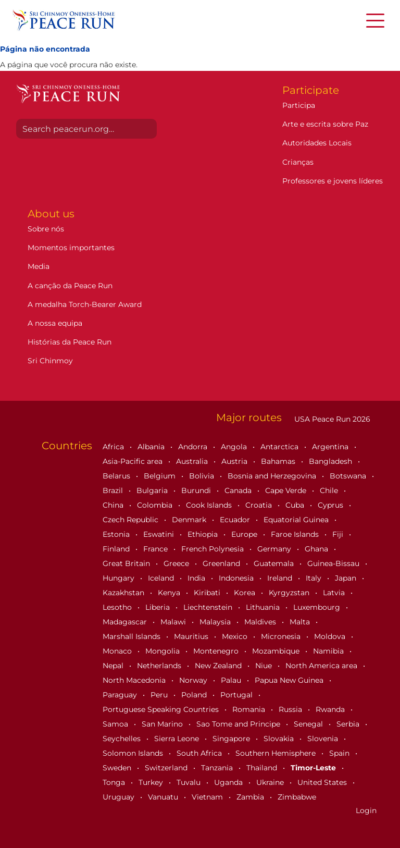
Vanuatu (164, 797)
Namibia (329, 651)
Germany (275, 549)
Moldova (330, 636)
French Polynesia (213, 549)
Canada (239, 490)
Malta (301, 621)
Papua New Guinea (290, 680)
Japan (346, 578)
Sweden (118, 767)
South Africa (200, 753)
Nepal (114, 665)
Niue (264, 665)
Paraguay (121, 694)
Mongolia (163, 651)
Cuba (295, 505)
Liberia (158, 607)
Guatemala (275, 563)
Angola (235, 446)
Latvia (335, 592)
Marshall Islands (132, 636)
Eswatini (159, 534)
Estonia (117, 534)
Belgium (161, 476)
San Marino (163, 724)
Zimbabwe (297, 797)
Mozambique (277, 651)
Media (38, 266)
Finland (117, 549)
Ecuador (236, 519)
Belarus (117, 476)
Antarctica (280, 446)
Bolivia (202, 476)
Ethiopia (204, 534)
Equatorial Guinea (297, 519)
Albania (152, 446)
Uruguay (119, 797)
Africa (114, 446)
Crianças (298, 162)
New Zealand (219, 665)
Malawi (174, 621)
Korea (245, 592)
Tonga (115, 782)
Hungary (119, 578)
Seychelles (123, 738)
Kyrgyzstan (290, 592)
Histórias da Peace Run (69, 342)
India (197, 578)
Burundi (197, 490)
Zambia (251, 797)
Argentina (331, 446)
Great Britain (127, 563)
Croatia (259, 505)
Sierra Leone (177, 738)
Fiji (338, 534)
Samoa (116, 724)
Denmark (190, 519)
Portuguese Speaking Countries (162, 709)
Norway (194, 680)
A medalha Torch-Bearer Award (85, 304)
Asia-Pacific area (134, 461)
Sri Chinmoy (50, 360)
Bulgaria (153, 490)
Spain (340, 753)
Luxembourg (317, 607)
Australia (193, 461)
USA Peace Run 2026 (331, 419)
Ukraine (271, 782)
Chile (330, 490)
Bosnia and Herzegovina (273, 476)
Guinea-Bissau (334, 563)
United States (323, 782)
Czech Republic (131, 519)
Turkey (152, 782)
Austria (235, 461)
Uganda (229, 782)
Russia (291, 709)
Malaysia (216, 621)
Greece (177, 563)
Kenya (170, 592)
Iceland (162, 578)
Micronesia (282, 636)
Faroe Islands (296, 534)
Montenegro (217, 651)
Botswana (349, 476)
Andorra (193, 446)
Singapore (232, 738)
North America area (322, 665)
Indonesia (237, 578)
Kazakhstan (124, 592)
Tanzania (218, 767)
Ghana (317, 549)
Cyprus (331, 505)
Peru (160, 694)
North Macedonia (135, 680)
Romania (249, 709)
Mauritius (192, 636)
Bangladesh (331, 461)
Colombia (155, 505)
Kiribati (208, 592)
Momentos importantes (71, 247)
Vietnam (208, 797)
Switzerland (167, 767)
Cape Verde (286, 490)
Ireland (280, 578)
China (114, 505)
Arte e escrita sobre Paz (325, 124)
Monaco (118, 651)
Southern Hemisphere (276, 753)
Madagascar (126, 621)
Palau (232, 680)
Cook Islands (210, 505)
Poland (195, 694)
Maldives (261, 621)
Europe (245, 534)
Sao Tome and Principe (239, 724)
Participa (298, 105)
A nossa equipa (55, 323)
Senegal (309, 724)
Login (366, 810)
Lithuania (264, 607)
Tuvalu (190, 782)
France (156, 549)
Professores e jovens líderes (332, 181)
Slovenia (323, 738)
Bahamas (279, 461)
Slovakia (280, 738)
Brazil (114, 490)
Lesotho (118, 607)
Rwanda (331, 709)
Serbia (348, 724)
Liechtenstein (208, 607)
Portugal (237, 694)
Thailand (262, 767)
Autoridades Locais (317, 143)
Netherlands (160, 665)
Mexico (235, 636)
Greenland (222, 563)
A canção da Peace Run (70, 285)
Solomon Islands (134, 753)
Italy (314, 578)
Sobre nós (46, 228)
